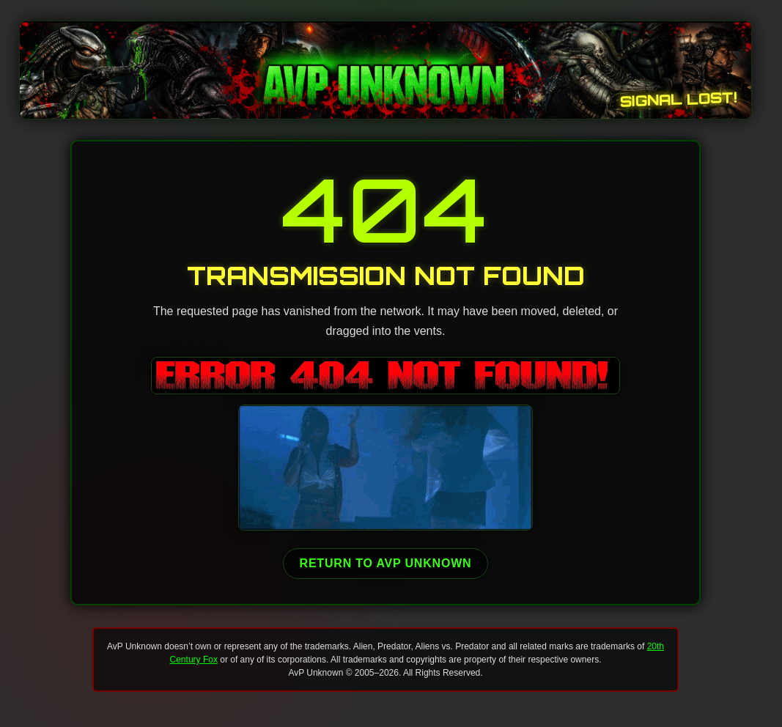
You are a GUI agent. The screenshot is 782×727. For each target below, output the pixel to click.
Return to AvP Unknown (386, 563)
